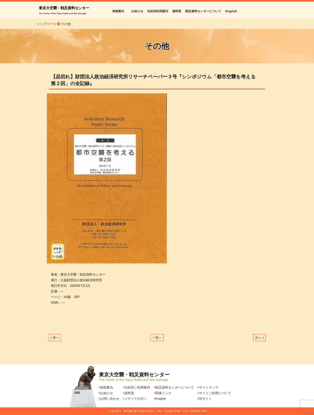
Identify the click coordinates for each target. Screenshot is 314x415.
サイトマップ (208, 387)
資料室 (176, 11)
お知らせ (137, 11)
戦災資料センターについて (203, 11)
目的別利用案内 (157, 11)
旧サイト (205, 398)
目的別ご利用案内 (136, 387)
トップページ (46, 24)
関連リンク (162, 393)
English (231, 11)
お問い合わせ (109, 398)
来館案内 (119, 11)
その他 (65, 24)
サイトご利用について (214, 393)
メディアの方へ (135, 398)
